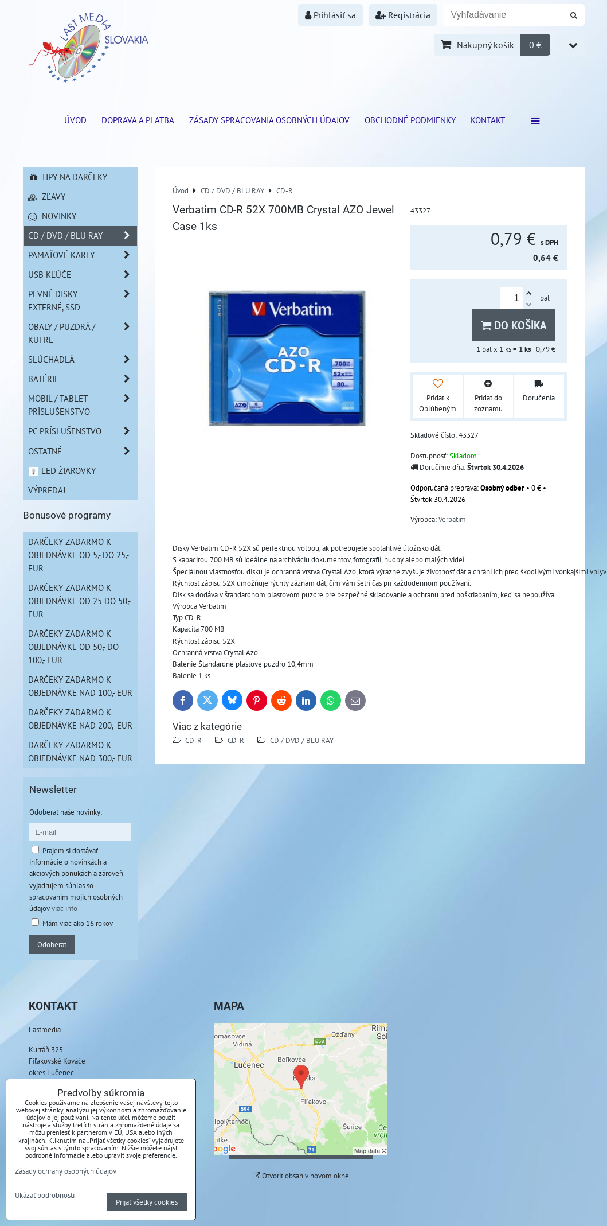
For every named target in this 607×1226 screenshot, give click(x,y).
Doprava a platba (137, 120)
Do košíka (514, 325)
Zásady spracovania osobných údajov (269, 120)
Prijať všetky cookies (147, 1201)
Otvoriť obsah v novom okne (301, 1176)
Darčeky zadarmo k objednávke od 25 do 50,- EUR (79, 601)
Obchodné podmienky (410, 120)
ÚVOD (75, 120)
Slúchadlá (82, 359)
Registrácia (402, 15)
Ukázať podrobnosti (45, 1196)
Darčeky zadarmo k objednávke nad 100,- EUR (80, 686)
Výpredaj (46, 490)
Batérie (82, 378)
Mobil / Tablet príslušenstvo (82, 405)
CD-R (193, 740)
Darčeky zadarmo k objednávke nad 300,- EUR (80, 751)
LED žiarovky (62, 470)
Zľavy (46, 196)
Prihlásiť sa (330, 15)
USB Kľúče (82, 274)
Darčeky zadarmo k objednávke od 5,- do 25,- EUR (78, 555)
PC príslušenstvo (82, 431)
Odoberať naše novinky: (65, 812)
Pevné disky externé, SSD (82, 301)
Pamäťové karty (82, 255)
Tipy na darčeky (68, 176)
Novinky (52, 215)
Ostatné (82, 451)
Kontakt (488, 120)
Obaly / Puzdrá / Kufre (82, 333)
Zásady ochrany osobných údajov (65, 1171)
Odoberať (51, 944)
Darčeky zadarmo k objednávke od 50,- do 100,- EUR (73, 646)
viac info (64, 908)
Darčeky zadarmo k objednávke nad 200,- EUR (80, 718)
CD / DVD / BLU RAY (302, 740)
